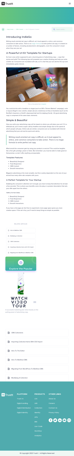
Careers (52, 403)
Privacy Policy (54, 412)
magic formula (36, 44)
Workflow (38, 431)
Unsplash (43, 104)
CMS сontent (19, 29)
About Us (52, 399)
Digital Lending (22, 403)
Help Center (10, 29)
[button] (69, 3)
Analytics (37, 435)
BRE (35, 422)
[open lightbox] (21, 283)
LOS (35, 399)
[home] (7, 3)
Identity (37, 412)
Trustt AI (20, 399)
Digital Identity (22, 412)
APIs (36, 417)
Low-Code (38, 426)
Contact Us (53, 408)
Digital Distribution (24, 408)
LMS (35, 403)
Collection (38, 408)
